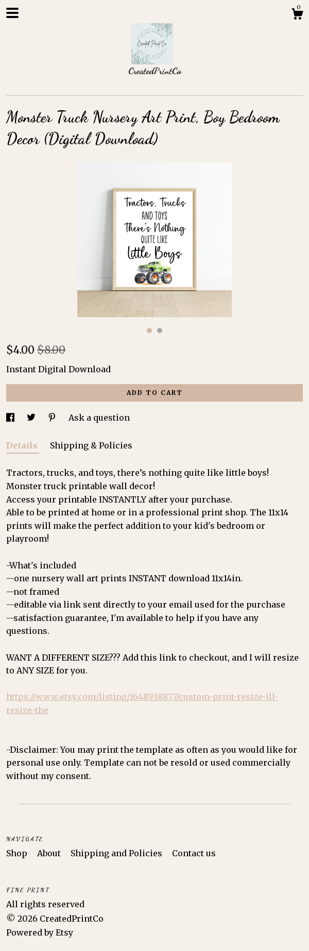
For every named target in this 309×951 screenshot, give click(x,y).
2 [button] (159, 330)
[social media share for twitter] (32, 417)
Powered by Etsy (39, 932)
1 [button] (149, 330)
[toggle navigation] (12, 13)
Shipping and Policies (117, 853)
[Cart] (297, 15)
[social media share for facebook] (11, 417)
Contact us (194, 853)
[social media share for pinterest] (53, 417)
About (50, 853)
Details (23, 445)
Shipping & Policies (91, 445)
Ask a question (99, 417)
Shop (17, 853)
